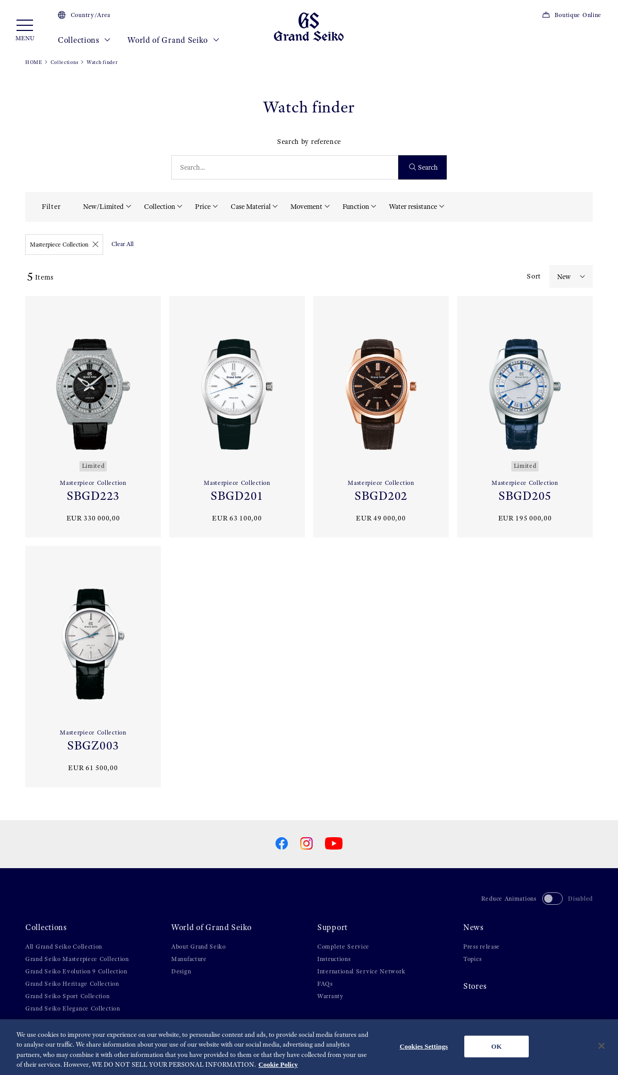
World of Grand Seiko (173, 40)
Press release (481, 946)
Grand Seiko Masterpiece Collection (77, 959)
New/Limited (103, 206)
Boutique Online (571, 15)
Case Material (251, 206)
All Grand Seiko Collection (63, 946)
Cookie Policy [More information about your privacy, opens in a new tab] (278, 1065)
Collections (84, 40)
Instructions (333, 959)
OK (496, 1046)
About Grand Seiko (198, 946)
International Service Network (361, 971)
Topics (472, 959)
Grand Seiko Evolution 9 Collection (76, 971)
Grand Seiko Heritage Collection (72, 984)
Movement (306, 206)
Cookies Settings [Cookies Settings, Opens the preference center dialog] (424, 1046)
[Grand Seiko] (309, 26)
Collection (159, 206)
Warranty (330, 996)
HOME (33, 62)
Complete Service (343, 946)
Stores (474, 986)
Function (356, 206)
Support (332, 927)
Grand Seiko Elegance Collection (72, 1008)
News (473, 927)
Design (181, 971)
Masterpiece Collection (64, 244)
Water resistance (413, 206)
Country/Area (84, 15)
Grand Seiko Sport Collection (67, 996)
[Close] (601, 1046)
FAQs (325, 984)
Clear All (122, 244)
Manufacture (189, 959)
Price (202, 206)
